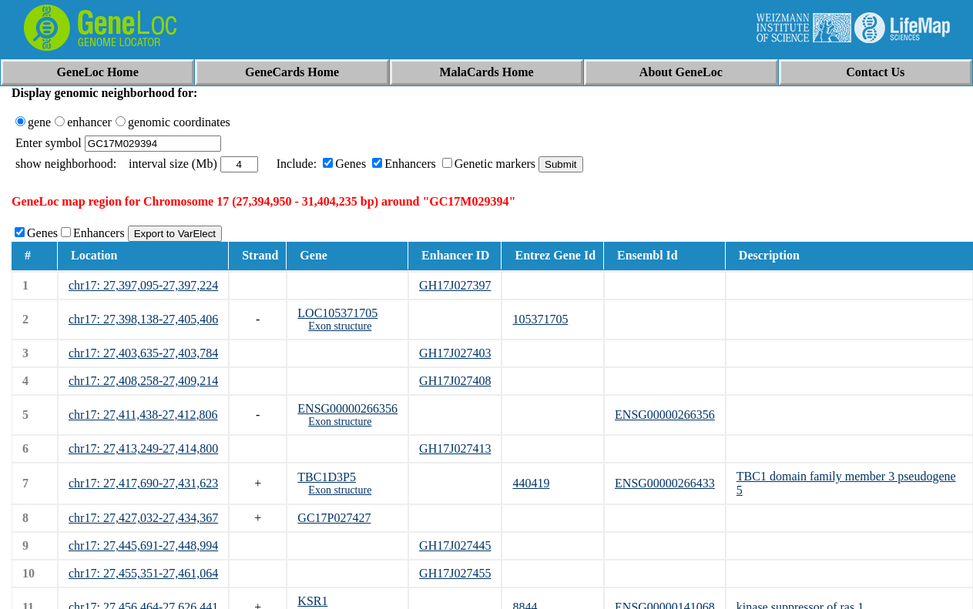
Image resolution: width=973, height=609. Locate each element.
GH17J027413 (455, 448)
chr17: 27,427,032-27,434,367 (143, 517)
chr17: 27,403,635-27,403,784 (143, 353)
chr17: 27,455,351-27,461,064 (143, 573)
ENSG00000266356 (347, 408)
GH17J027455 (455, 573)
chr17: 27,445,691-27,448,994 (143, 545)
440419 (530, 483)
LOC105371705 (337, 313)
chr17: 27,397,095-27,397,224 (143, 285)
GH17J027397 (455, 285)
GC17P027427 (334, 517)
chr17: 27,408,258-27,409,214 (143, 380)
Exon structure (339, 326)
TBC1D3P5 (326, 477)
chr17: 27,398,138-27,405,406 (143, 319)
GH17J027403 (455, 353)
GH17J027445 (455, 545)
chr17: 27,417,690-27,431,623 (143, 483)
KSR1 (312, 600)
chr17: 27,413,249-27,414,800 (143, 448)
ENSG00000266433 (665, 483)
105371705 (540, 319)
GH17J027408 (455, 380)
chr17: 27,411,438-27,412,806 (143, 414)
